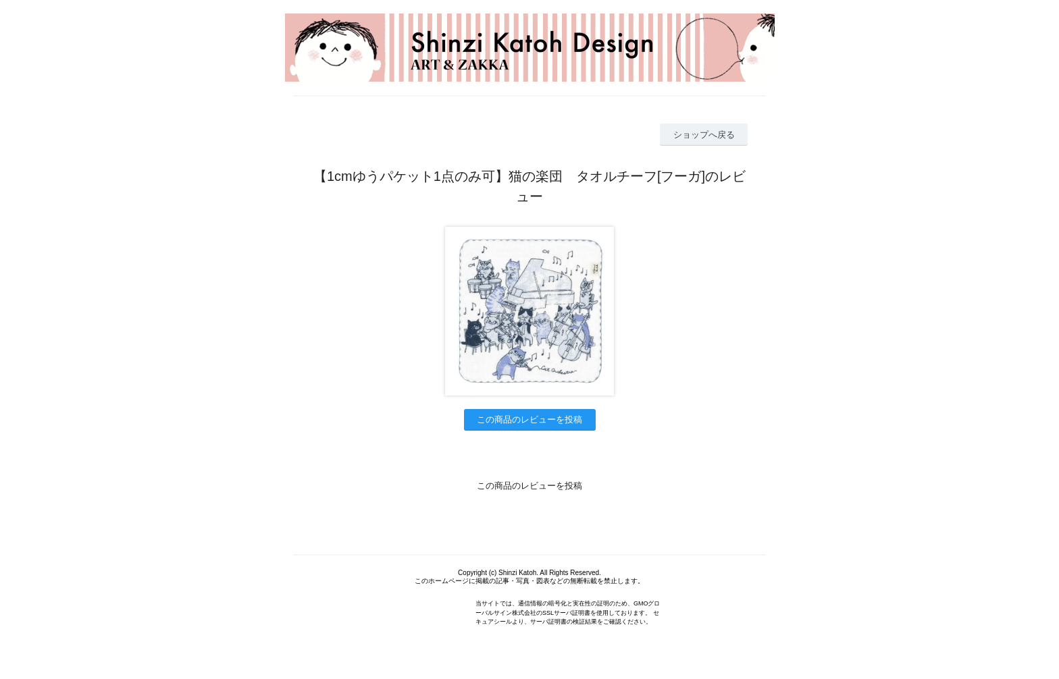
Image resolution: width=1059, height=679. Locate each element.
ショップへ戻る (704, 135)
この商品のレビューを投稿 (529, 419)
